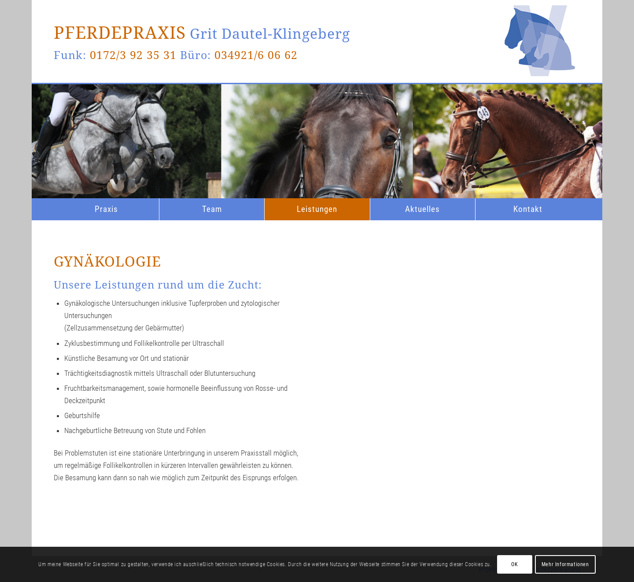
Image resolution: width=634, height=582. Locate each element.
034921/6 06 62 (256, 54)
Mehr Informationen (565, 564)
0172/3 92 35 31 (133, 54)
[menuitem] (106, 209)
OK (514, 564)
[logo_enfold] (539, 99)
